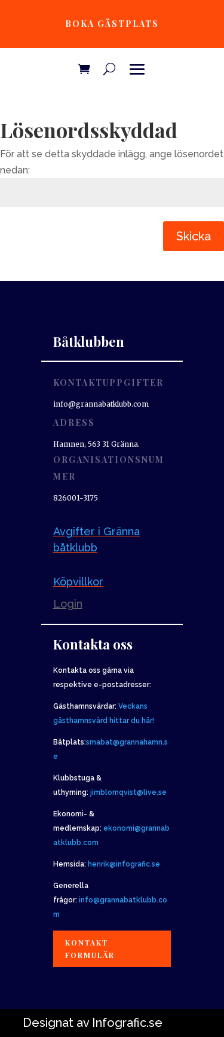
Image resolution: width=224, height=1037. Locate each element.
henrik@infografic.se (124, 864)
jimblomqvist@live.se (128, 792)
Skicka (193, 236)
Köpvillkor (78, 581)
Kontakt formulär (90, 948)
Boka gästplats (112, 23)
